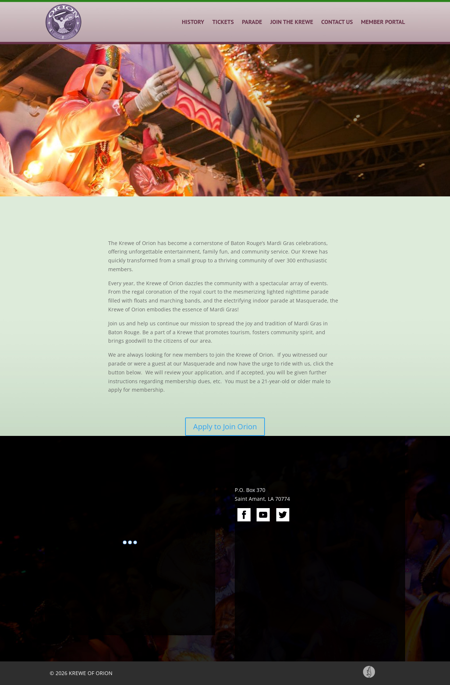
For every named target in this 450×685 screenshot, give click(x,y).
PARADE (252, 21)
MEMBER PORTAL (383, 21)
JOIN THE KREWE (291, 21)
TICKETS (223, 21)
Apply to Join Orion (225, 426)
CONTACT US (337, 21)
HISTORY (193, 21)
